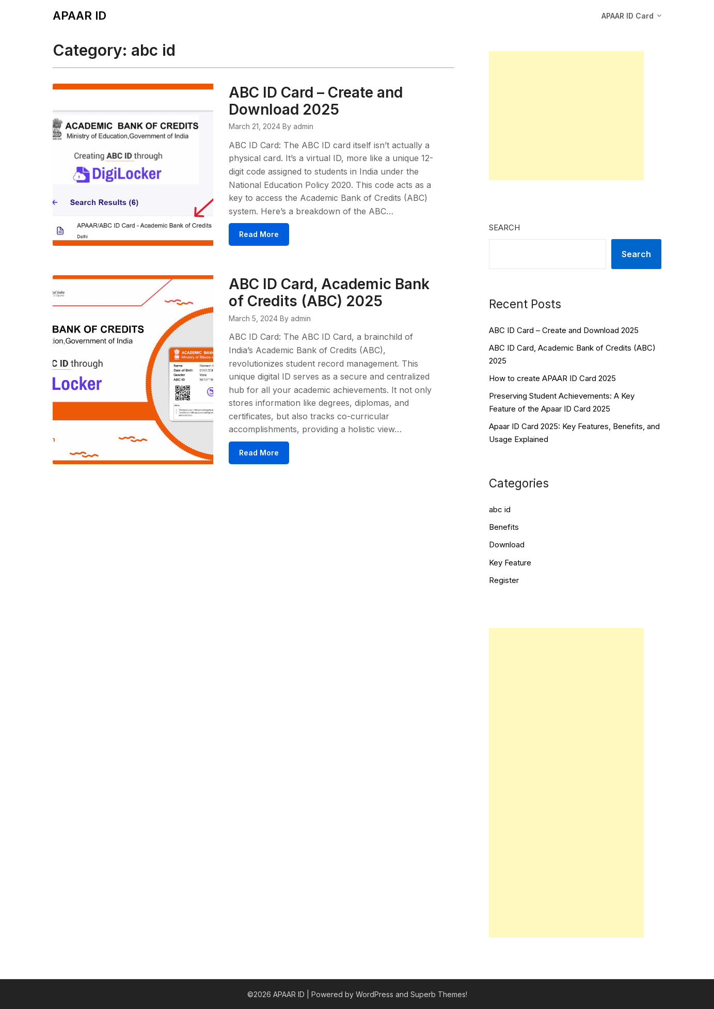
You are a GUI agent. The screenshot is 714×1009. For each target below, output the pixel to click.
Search (504, 227)
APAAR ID (79, 15)
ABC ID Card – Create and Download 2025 (316, 101)
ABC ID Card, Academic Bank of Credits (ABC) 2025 (329, 292)
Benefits (504, 527)
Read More (259, 234)
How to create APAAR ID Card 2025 (552, 378)
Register (504, 580)
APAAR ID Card (627, 15)
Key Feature (510, 562)
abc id (500, 509)
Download (507, 544)
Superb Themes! (438, 994)
